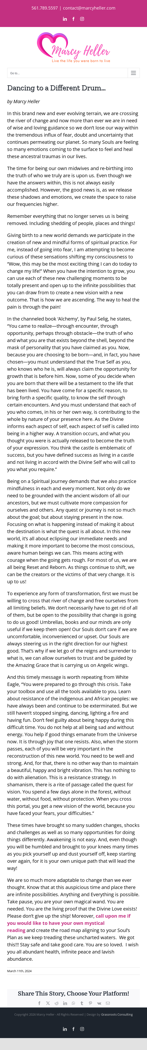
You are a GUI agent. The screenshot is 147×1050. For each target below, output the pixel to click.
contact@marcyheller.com (89, 8)
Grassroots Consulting (117, 1014)
